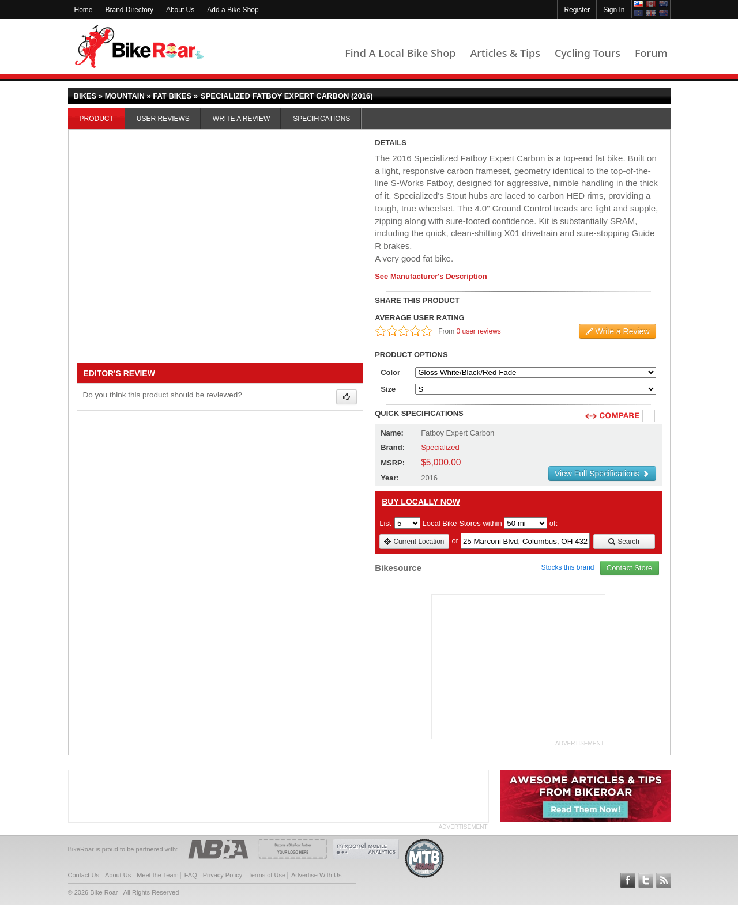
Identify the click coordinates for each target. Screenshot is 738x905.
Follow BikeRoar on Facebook (627, 880)
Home (83, 10)
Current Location (413, 541)
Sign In (613, 10)
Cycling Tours (587, 53)
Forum (651, 53)
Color (390, 372)
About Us (180, 10)
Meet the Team (158, 875)
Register (577, 10)
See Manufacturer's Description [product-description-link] (431, 276)
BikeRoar (139, 46)
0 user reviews (479, 331)
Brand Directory (129, 10)
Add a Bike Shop (232, 10)
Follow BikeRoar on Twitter (645, 880)
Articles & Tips (505, 53)
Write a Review (241, 119)
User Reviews (163, 119)
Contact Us (83, 875)
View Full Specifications (602, 473)
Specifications (321, 119)
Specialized (440, 447)
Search (623, 541)
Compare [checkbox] (649, 416)
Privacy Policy (222, 875)
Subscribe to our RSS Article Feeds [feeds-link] (663, 880)
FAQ (190, 875)
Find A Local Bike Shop (400, 53)
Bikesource (398, 568)
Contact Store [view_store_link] (630, 567)
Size (388, 389)
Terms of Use (266, 875)
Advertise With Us (316, 875)
